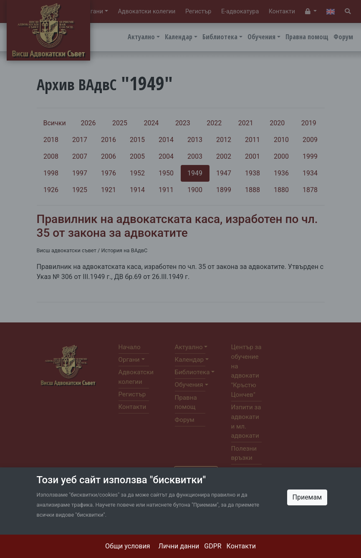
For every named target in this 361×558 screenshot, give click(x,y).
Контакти (241, 546)
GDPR (212, 546)
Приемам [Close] (307, 497)
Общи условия (127, 546)
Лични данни (179, 546)
